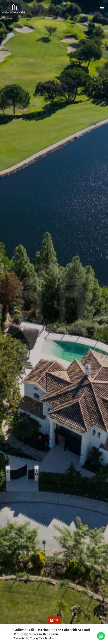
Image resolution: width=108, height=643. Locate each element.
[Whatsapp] (101, 636)
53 (54, 620)
